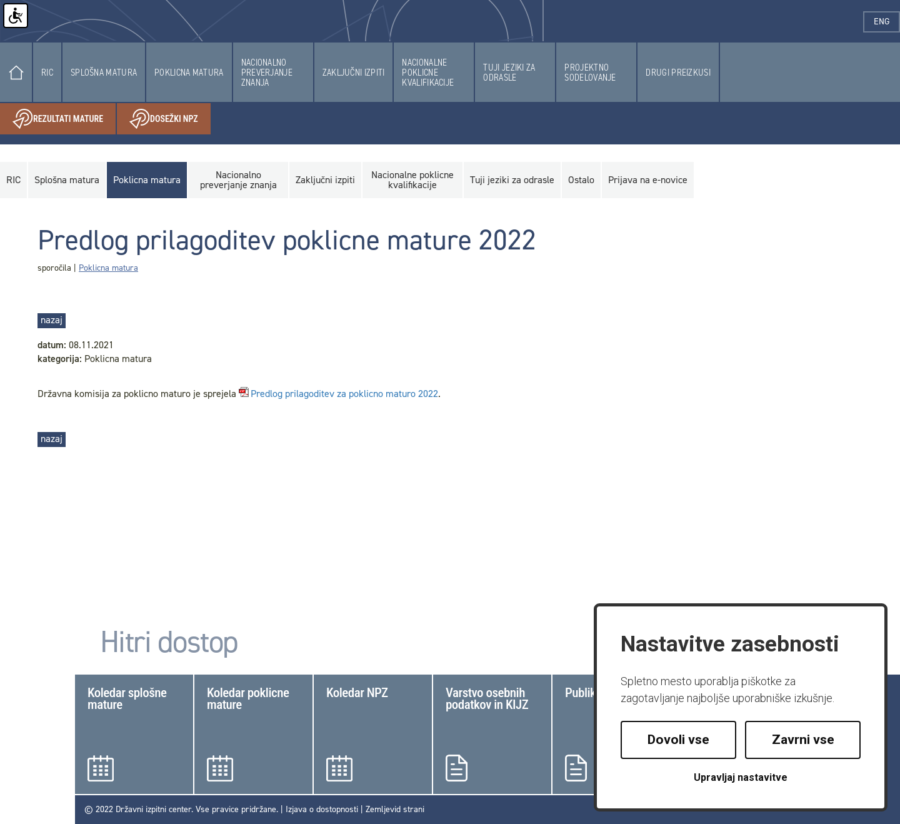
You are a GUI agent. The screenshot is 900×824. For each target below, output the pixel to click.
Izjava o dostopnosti (322, 809)
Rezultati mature (64, 119)
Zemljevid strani (395, 809)
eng (887, 22)
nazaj (51, 319)
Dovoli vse (678, 739)
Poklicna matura (108, 268)
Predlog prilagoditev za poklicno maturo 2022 (344, 394)
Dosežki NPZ (170, 119)
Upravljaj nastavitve (741, 777)
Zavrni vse (803, 739)
